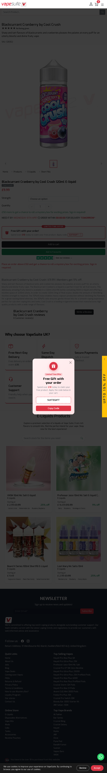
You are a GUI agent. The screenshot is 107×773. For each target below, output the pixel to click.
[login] (91, 4)
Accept (97, 768)
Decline (82, 768)
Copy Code (53, 408)
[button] (102, 4)
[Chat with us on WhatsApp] (100, 756)
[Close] (70, 362)
